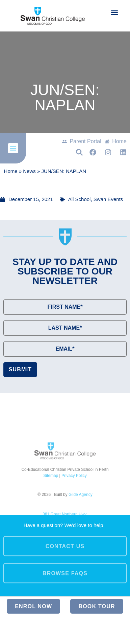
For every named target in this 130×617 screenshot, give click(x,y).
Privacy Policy (74, 508)
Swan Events (108, 199)
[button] (114, 12)
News (29, 171)
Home (11, 171)
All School (79, 199)
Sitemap (50, 508)
